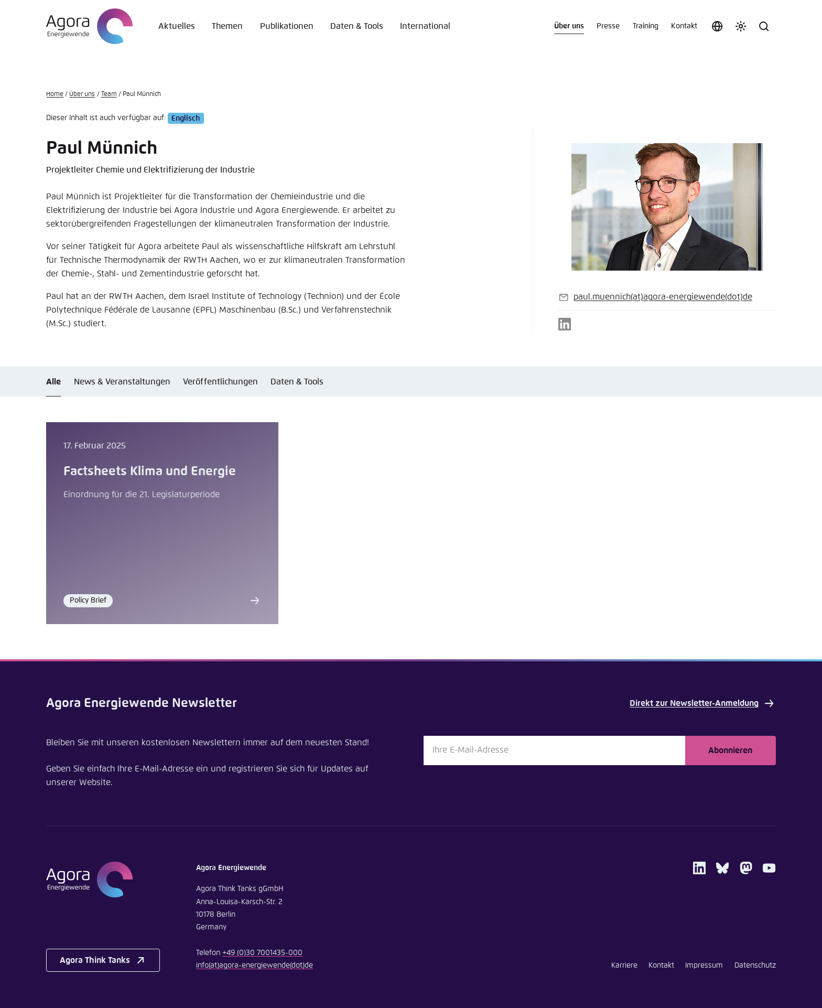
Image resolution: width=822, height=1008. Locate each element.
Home (54, 94)
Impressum (704, 965)
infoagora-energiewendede (254, 965)
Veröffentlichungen (220, 382)
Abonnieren (730, 750)
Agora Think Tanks (103, 960)
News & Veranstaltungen (122, 382)
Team (109, 94)
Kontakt (684, 26)
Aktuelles (176, 26)
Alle (53, 382)
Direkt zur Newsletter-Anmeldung (702, 703)
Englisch (185, 118)
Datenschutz (755, 965)
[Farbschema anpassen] (740, 26)
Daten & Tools (356, 26)
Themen (227, 26)
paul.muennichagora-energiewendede (663, 297)
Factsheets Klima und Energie (149, 471)
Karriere (624, 965)
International (425, 26)
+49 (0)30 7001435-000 (262, 953)
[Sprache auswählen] (717, 26)
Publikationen (286, 26)
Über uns (569, 26)
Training (645, 26)
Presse (608, 26)
